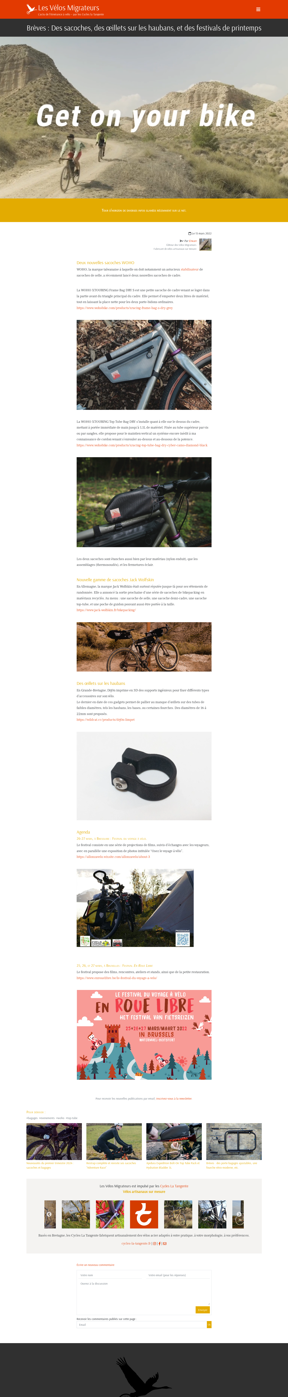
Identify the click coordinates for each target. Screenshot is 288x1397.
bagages (33, 1118)
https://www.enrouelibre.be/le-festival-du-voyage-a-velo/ (117, 978)
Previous (49, 1214)
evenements (48, 1118)
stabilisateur (190, 269)
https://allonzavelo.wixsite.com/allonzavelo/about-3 (113, 857)
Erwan (192, 241)
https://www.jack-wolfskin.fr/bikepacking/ (106, 610)
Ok (209, 1324)
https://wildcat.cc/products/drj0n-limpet (106, 720)
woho (61, 1118)
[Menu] (258, 9)
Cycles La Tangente (174, 1186)
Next (239, 1214)
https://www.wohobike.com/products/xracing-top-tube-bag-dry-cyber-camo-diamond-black (142, 445)
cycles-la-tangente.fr (136, 1243)
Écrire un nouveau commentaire (95, 1265)
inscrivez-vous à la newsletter (174, 1098)
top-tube (72, 1118)
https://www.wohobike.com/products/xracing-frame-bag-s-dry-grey (125, 308)
